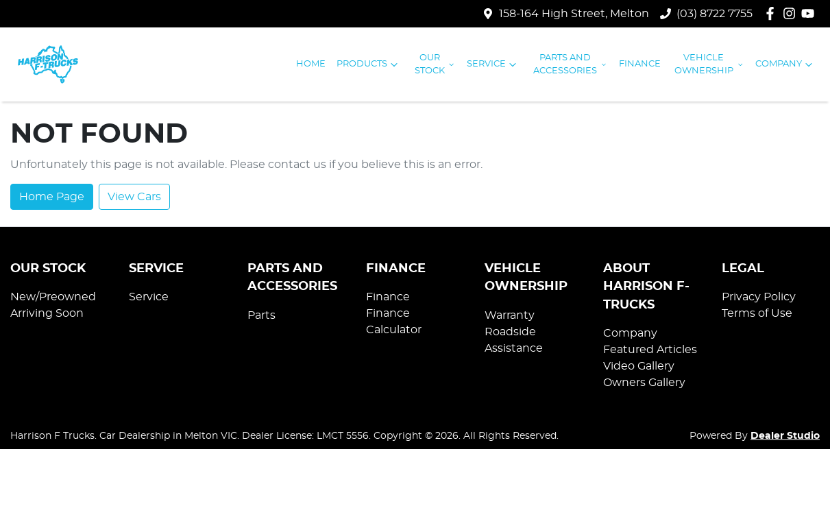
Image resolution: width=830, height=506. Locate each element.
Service (493, 64)
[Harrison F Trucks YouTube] (810, 13)
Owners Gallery (644, 382)
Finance (640, 64)
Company (785, 64)
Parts (261, 315)
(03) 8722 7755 (714, 13)
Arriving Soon (47, 313)
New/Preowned (53, 296)
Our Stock (435, 64)
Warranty (510, 315)
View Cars (134, 196)
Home (311, 64)
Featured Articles (650, 349)
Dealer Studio (785, 436)
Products (369, 64)
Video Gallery (638, 366)
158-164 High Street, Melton (574, 13)
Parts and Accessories (570, 64)
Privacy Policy (759, 296)
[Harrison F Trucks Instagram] (792, 13)
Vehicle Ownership (709, 64)
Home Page (51, 196)
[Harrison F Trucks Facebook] (773, 13)
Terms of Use (757, 313)
